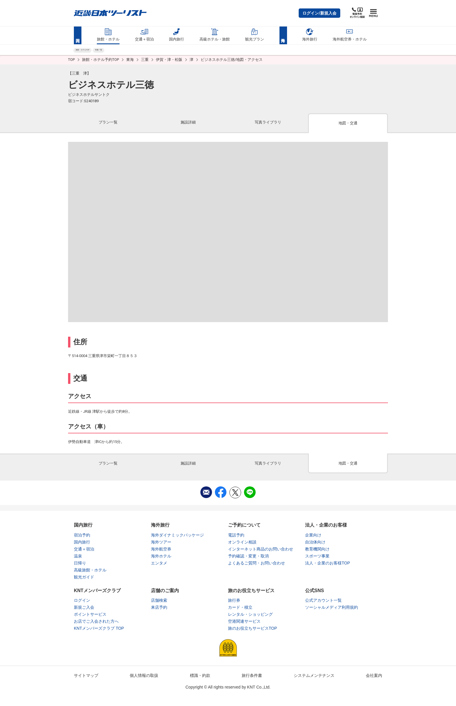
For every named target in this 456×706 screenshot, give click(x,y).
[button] (319, 13)
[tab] (108, 128)
